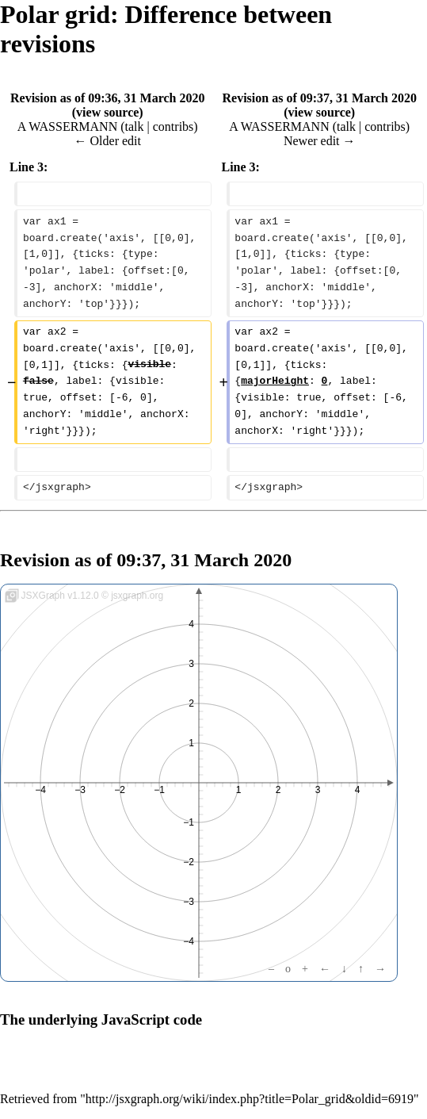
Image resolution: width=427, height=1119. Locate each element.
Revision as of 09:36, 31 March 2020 (107, 98)
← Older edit (107, 141)
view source (107, 112)
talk (134, 126)
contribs (173, 126)
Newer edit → (320, 141)
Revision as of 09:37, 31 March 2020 (320, 98)
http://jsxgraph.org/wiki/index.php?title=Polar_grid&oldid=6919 (250, 1099)
